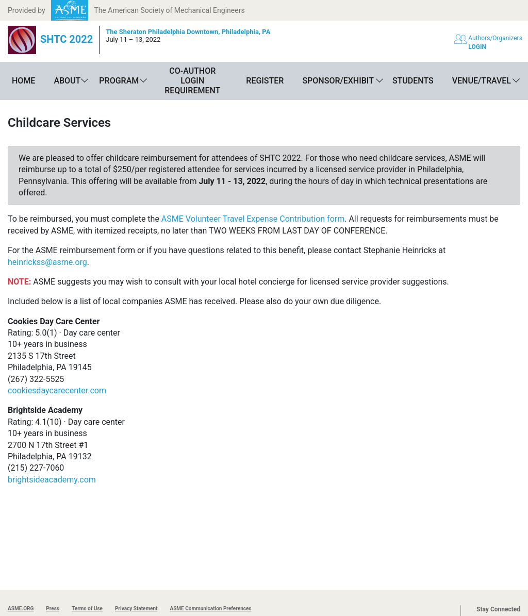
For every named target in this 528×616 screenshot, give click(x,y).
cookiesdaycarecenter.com (57, 390)
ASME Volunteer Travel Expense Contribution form (252, 219)
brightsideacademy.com (52, 480)
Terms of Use (87, 608)
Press (52, 608)
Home (23, 81)
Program (119, 81)
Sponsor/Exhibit (337, 81)
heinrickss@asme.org (47, 262)
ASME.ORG (21, 608)
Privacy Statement (136, 608)
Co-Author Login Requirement (192, 80)
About (67, 81)
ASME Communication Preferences (210, 608)
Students (413, 81)
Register (265, 81)
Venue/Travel (481, 81)
